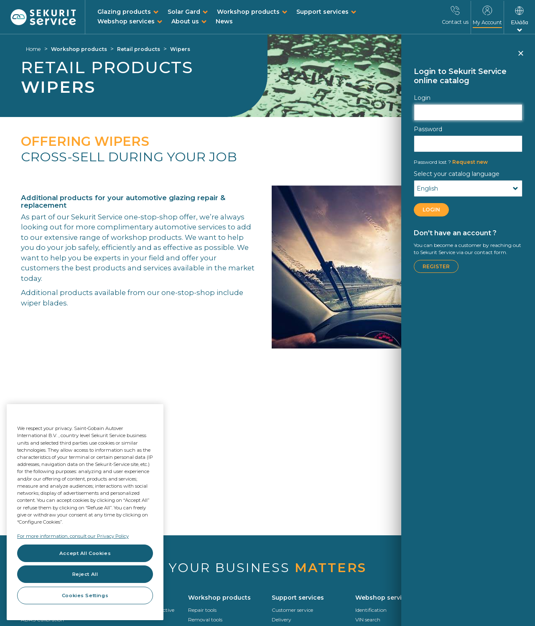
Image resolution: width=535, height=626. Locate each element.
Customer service (292, 610)
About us (185, 21)
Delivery (281, 619)
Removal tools (205, 619)
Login (422, 98)
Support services (322, 11)
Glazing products (124, 11)
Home (33, 49)
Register (436, 266)
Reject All (85, 574)
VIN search (367, 619)
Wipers (180, 49)
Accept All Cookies (85, 553)
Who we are (453, 619)
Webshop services (126, 21)
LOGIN (431, 209)
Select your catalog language (456, 174)
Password (428, 129)
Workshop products (248, 11)
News (224, 21)
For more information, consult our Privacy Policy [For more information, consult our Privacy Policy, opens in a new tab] (73, 536)
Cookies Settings (85, 595)
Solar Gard (184, 11)
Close (520, 57)
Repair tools (202, 610)
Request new (451, 162)
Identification (371, 610)
